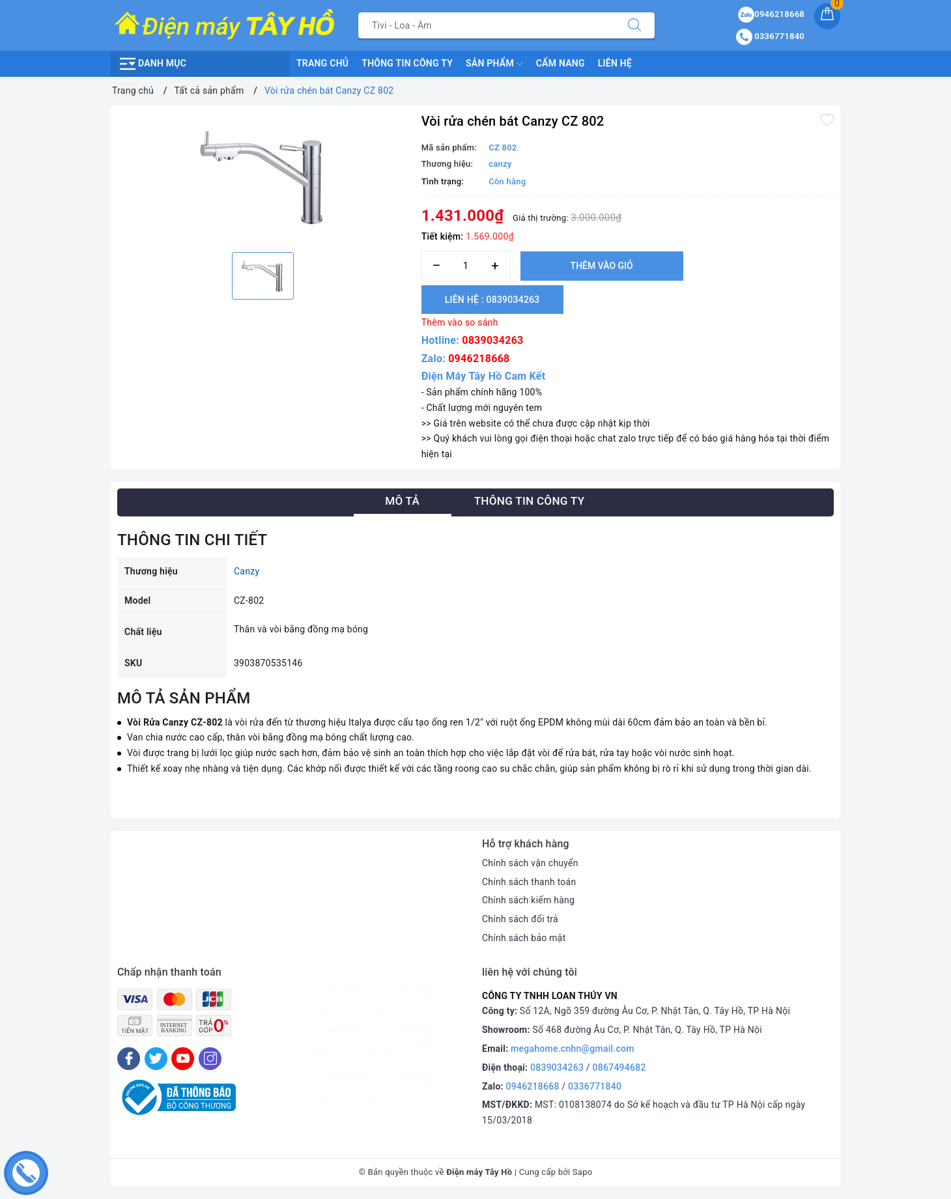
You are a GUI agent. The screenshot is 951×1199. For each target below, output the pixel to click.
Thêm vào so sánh (459, 322)
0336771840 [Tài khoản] (770, 36)
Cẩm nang (560, 63)
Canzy (246, 571)
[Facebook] (128, 1058)
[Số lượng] (466, 266)
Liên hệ (615, 63)
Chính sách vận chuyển (530, 863)
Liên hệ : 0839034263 (492, 299)
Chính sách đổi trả (520, 919)
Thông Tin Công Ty (407, 63)
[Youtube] (182, 1058)
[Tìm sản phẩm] (486, 25)
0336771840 (594, 1086)
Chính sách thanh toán (529, 882)
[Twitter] (156, 1058)
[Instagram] (210, 1058)
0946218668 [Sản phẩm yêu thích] (771, 14)
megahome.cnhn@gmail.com (572, 1048)
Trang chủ (322, 63)
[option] (262, 177)
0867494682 (619, 1067)
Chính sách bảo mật (523, 938)
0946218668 (478, 358)
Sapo (583, 1172)
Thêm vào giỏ (602, 266)
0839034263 (492, 340)
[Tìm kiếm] (634, 25)
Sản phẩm (494, 63)
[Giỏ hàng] (827, 16)
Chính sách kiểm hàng (528, 900)
